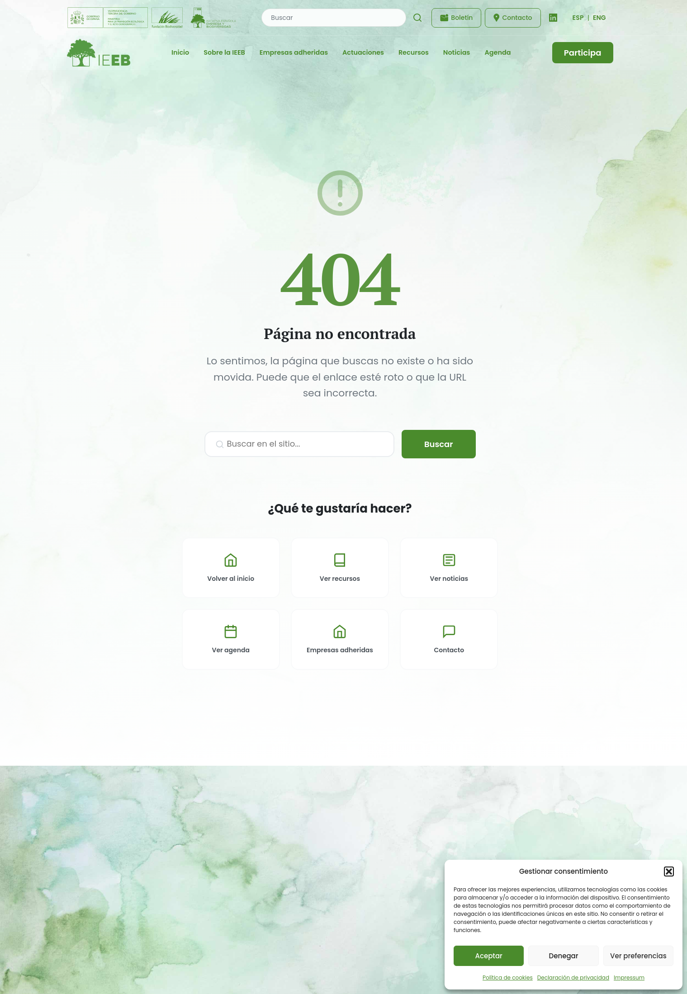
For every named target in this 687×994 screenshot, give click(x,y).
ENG (599, 17)
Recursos (413, 52)
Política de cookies (508, 977)
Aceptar (488, 956)
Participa (583, 52)
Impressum (629, 977)
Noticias (456, 52)
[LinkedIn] (553, 17)
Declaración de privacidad (573, 977)
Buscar (438, 444)
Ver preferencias (638, 956)
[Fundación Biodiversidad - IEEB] (153, 17)
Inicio (180, 52)
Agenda (497, 52)
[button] (668, 871)
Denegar (563, 956)
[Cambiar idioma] (578, 17)
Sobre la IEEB (224, 52)
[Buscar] (417, 17)
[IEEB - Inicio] (98, 53)
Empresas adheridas (294, 52)
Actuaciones (363, 52)
